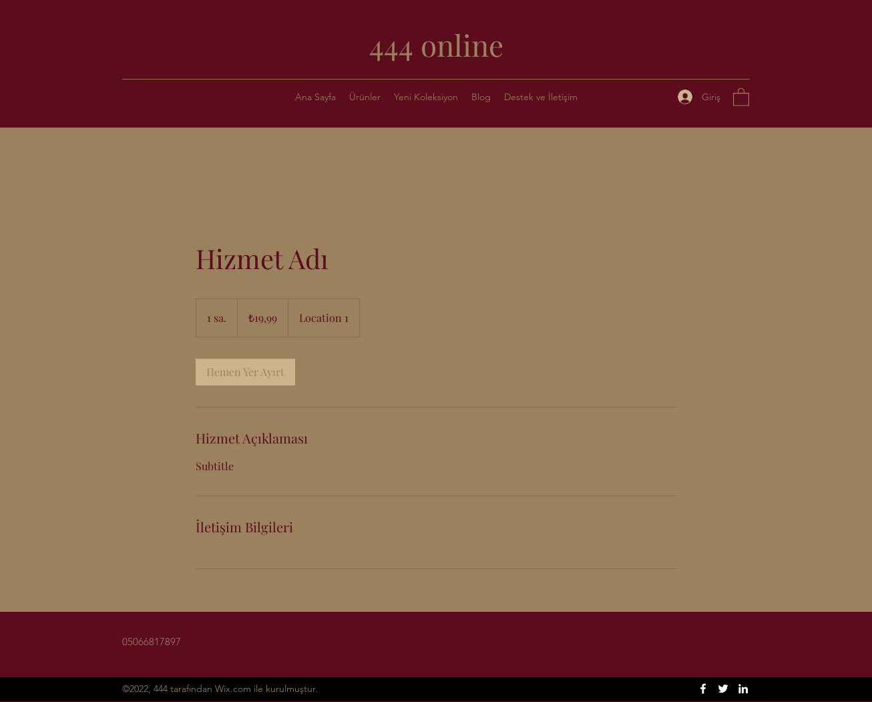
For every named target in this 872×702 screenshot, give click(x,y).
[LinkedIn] (743, 688)
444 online (436, 44)
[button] (540, 97)
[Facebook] (703, 688)
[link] (245, 372)
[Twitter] (723, 688)
